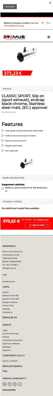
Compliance (7, 312)
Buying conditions (9, 302)
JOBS (4, 275)
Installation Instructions (12, 340)
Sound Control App (10, 333)
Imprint (5, 292)
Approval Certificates (11, 343)
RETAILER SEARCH (12, 366)
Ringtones (6, 350)
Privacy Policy (8, 305)
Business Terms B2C (10, 295)
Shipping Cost (43, 220)
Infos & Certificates (10, 361)
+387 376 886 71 (12, 265)
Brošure (5, 337)
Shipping (6, 309)
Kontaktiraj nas (8, 281)
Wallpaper (6, 347)
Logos (4, 330)
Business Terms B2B (10, 299)
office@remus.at (9, 268)
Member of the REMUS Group (21, 24)
